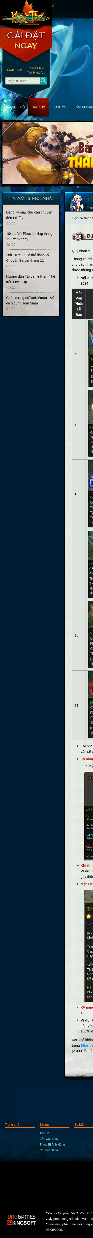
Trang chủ (14, 107)
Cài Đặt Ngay (26, 45)
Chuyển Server (50, 1150)
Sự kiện (59, 107)
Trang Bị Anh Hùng (52, 1144)
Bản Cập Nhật (49, 1139)
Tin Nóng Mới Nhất (31, 197)
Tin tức (38, 107)
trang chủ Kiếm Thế (26, 12)
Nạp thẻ (12, 71)
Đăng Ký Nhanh (38, 71)
